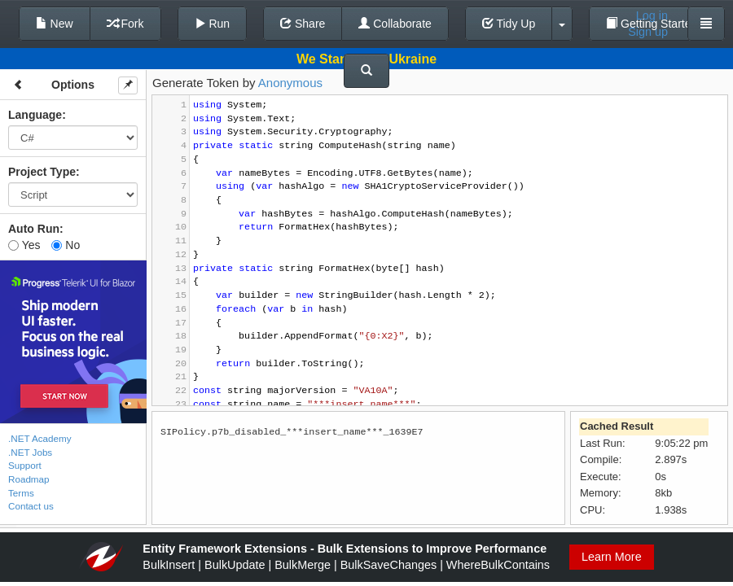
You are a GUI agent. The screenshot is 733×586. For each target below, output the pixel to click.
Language (35, 114)
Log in (652, 15)
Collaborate (395, 23)
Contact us (31, 506)
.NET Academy (40, 438)
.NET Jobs (30, 452)
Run (212, 23)
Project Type (42, 171)
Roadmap (29, 479)
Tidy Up (508, 23)
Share (302, 23)
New (54, 23)
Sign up (648, 31)
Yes (24, 244)
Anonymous (290, 83)
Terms (21, 493)
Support (25, 465)
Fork (125, 23)
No (65, 244)
